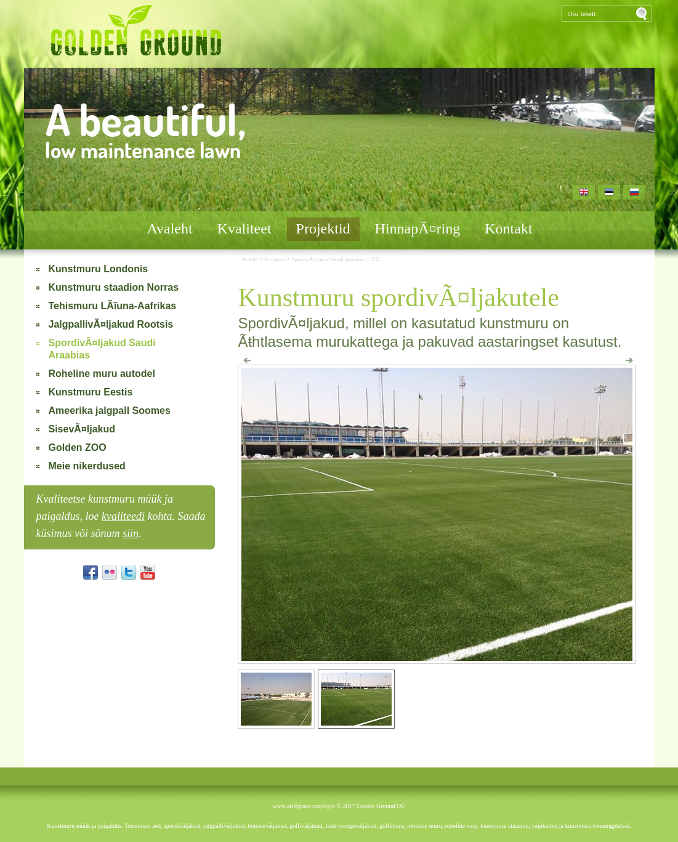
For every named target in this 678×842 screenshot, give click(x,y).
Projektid (323, 229)
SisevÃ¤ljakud (82, 429)
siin (131, 533)
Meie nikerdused (87, 466)
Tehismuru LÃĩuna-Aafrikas (113, 306)
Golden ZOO (78, 447)
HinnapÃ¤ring (418, 229)
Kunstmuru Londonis (98, 269)
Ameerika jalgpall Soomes (110, 410)
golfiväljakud (305, 825)
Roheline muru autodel (102, 373)
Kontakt (508, 229)
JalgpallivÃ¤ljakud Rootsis (111, 324)
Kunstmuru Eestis (91, 392)
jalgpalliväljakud (223, 825)
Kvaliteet (244, 229)
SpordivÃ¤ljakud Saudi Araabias (102, 349)
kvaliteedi (123, 516)
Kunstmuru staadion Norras (114, 287)
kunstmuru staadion (504, 825)
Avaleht (169, 229)
